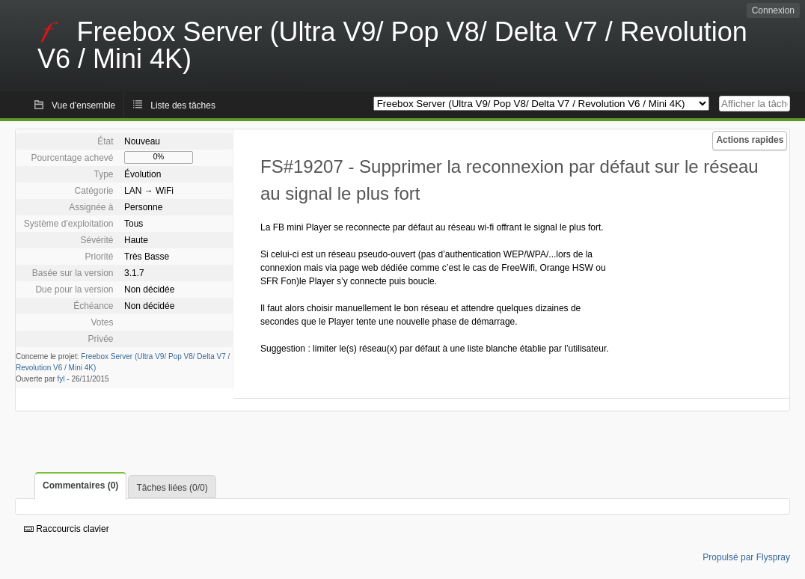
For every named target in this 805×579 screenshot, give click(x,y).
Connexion (773, 10)
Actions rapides (749, 140)
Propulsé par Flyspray (746, 557)
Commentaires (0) (80, 485)
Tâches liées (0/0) (171, 487)
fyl (61, 379)
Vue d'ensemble (83, 105)
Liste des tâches (182, 105)
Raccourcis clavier (66, 529)
